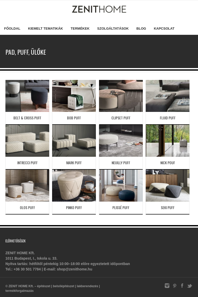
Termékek (80, 28)
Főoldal (12, 28)
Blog (141, 28)
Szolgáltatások (113, 28)
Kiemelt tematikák (45, 28)
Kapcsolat (164, 28)
